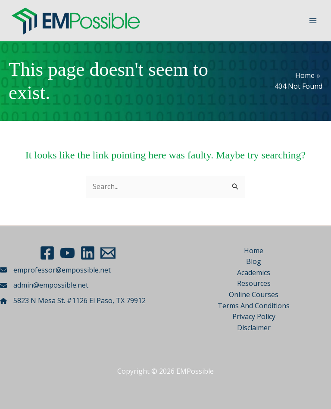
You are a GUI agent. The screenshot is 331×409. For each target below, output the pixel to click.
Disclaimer (254, 327)
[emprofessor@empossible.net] (55, 270)
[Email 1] (108, 252)
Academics (253, 272)
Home (253, 250)
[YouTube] (67, 252)
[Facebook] (47, 252)
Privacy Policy (253, 316)
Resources (254, 283)
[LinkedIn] (87, 252)
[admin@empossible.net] (44, 285)
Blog (253, 261)
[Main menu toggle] (312, 20)
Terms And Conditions (254, 305)
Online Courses (253, 294)
